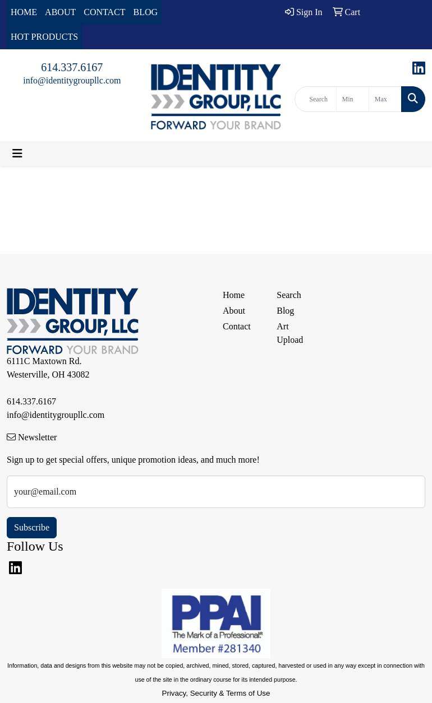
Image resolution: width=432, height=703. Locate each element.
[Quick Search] (315, 99)
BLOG (146, 12)
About (234, 310)
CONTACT (104, 12)
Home (234, 295)
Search (289, 295)
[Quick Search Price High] (385, 99)
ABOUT (60, 12)
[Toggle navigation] (17, 153)
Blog (285, 310)
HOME (24, 12)
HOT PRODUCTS (44, 36)
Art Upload (290, 333)
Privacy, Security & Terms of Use (216, 693)
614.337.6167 (72, 67)
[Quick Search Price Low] (352, 99)
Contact (237, 326)
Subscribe (31, 527)
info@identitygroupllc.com (72, 80)
